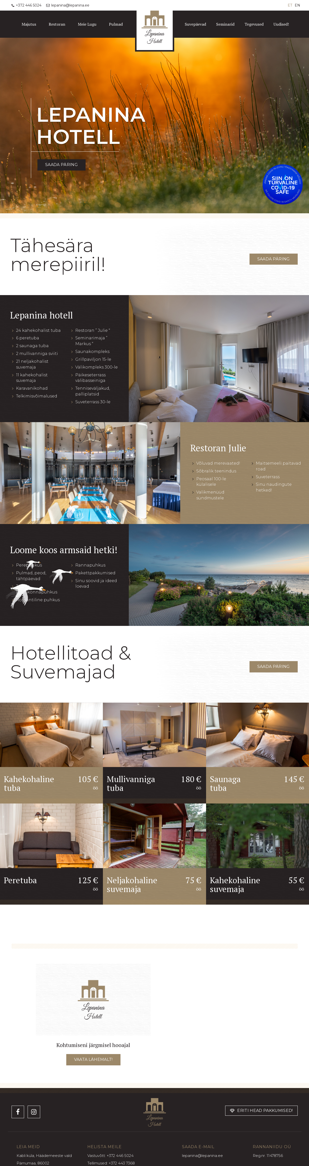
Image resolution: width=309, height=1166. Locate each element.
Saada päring (61, 164)
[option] (154, 125)
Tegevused (254, 24)
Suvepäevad (195, 24)
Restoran (57, 24)
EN (297, 5)
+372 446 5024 (120, 1155)
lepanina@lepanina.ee (202, 1155)
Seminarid (225, 24)
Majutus (29, 24)
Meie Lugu (87, 24)
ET (290, 5)
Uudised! (281, 24)
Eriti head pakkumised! (261, 1110)
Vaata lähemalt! (93, 1059)
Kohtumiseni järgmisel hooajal (93, 1045)
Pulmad (116, 24)
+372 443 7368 (122, 1163)
